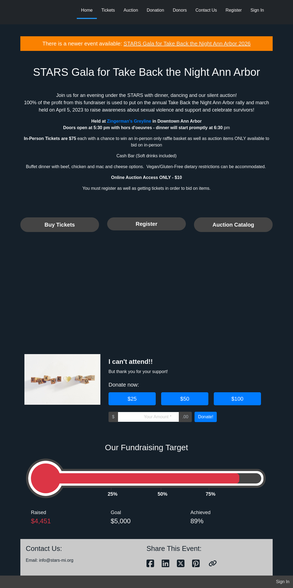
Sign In (257, 10)
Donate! (205, 416)
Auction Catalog (233, 225)
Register (234, 10)
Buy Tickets (59, 225)
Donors (180, 10)
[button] (212, 563)
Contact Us (206, 10)
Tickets (108, 10)
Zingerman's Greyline (129, 121)
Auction (130, 10)
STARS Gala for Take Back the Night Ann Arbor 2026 (186, 44)
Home (87, 10)
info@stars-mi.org (56, 560)
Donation (155, 10)
